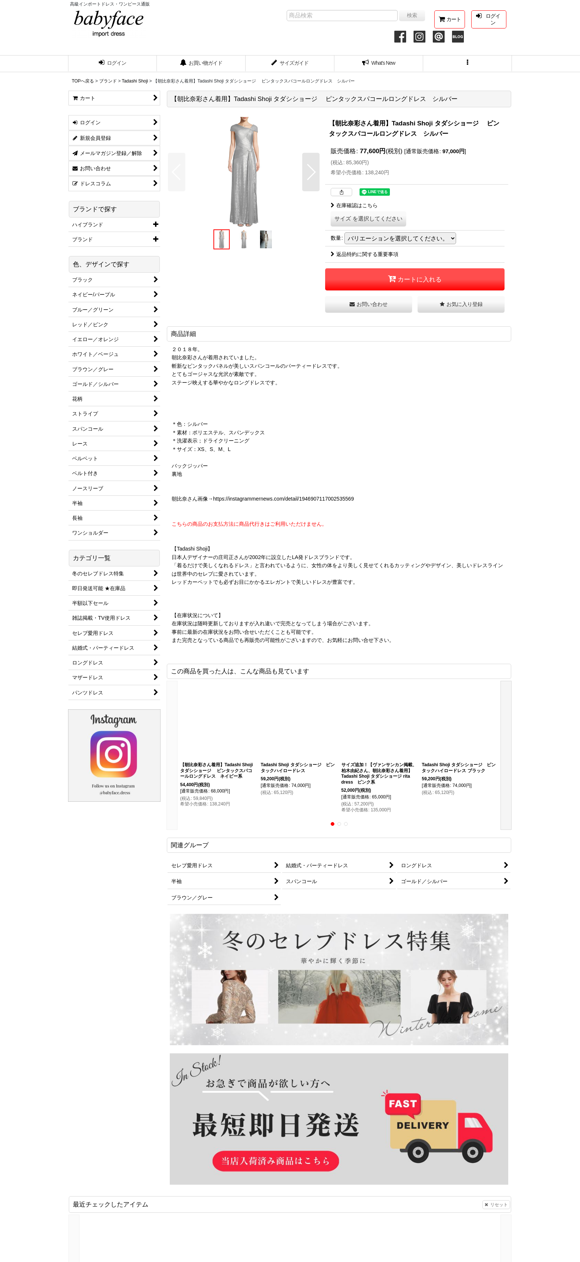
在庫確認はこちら (354, 205)
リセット (496, 1204)
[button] (467, 63)
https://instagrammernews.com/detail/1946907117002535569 (283, 499)
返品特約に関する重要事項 (364, 254)
